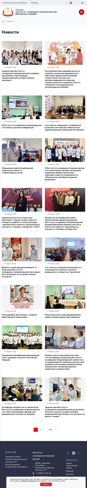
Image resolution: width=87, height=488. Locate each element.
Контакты (70, 474)
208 (50, 430)
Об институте (71, 460)
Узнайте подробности (29, 481)
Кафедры (34, 3)
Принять (46, 484)
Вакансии (69, 471)
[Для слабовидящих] (82, 3)
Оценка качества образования (15, 3)
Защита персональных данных (72, 465)
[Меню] (81, 12)
